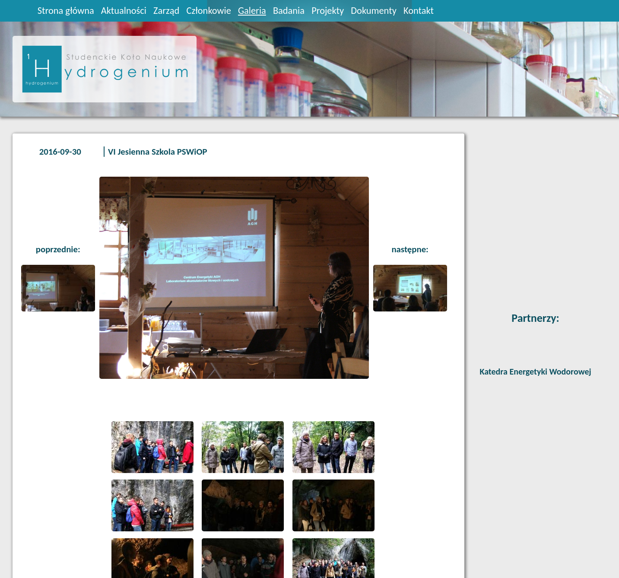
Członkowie (208, 10)
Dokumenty (373, 10)
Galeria (252, 10)
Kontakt (418, 10)
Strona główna (66, 10)
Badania (289, 10)
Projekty (327, 10)
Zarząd (166, 10)
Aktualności (123, 10)
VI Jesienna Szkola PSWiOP (157, 151)
